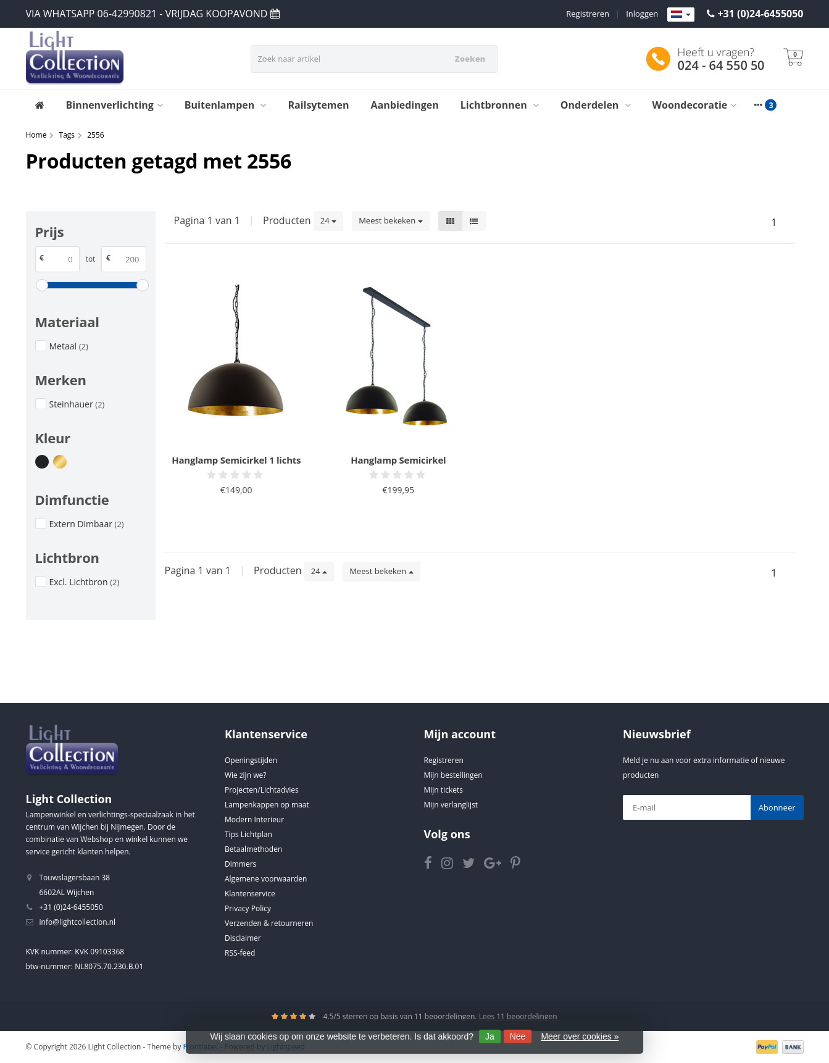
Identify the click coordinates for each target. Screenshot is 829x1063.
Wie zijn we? (245, 775)
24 (328, 220)
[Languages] (680, 14)
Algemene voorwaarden (266, 878)
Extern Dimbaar (86, 524)
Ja (489, 1036)
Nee (518, 1036)
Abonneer (777, 807)
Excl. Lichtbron (84, 582)
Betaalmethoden (253, 849)
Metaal (68, 346)
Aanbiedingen (405, 105)
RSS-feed (240, 953)
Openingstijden (251, 760)
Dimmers (240, 864)
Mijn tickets (443, 790)
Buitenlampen (226, 105)
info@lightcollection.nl (78, 922)
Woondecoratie (694, 105)
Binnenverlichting (114, 105)
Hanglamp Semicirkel (398, 460)
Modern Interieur (254, 819)
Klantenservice (250, 893)
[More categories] (758, 105)
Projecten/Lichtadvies (262, 790)
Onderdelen (595, 105)
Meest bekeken (390, 220)
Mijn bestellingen (453, 775)
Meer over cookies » (580, 1036)
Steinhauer (77, 404)
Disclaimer (243, 938)
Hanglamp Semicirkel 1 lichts (236, 460)
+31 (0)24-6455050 (760, 13)
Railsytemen (318, 105)
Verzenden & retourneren (269, 923)
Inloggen (642, 13)
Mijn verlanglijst (451, 804)
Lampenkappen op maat (267, 804)
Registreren (587, 13)
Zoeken (470, 58)
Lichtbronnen (499, 105)
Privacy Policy (248, 908)
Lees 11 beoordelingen (518, 1016)
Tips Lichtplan (248, 834)
